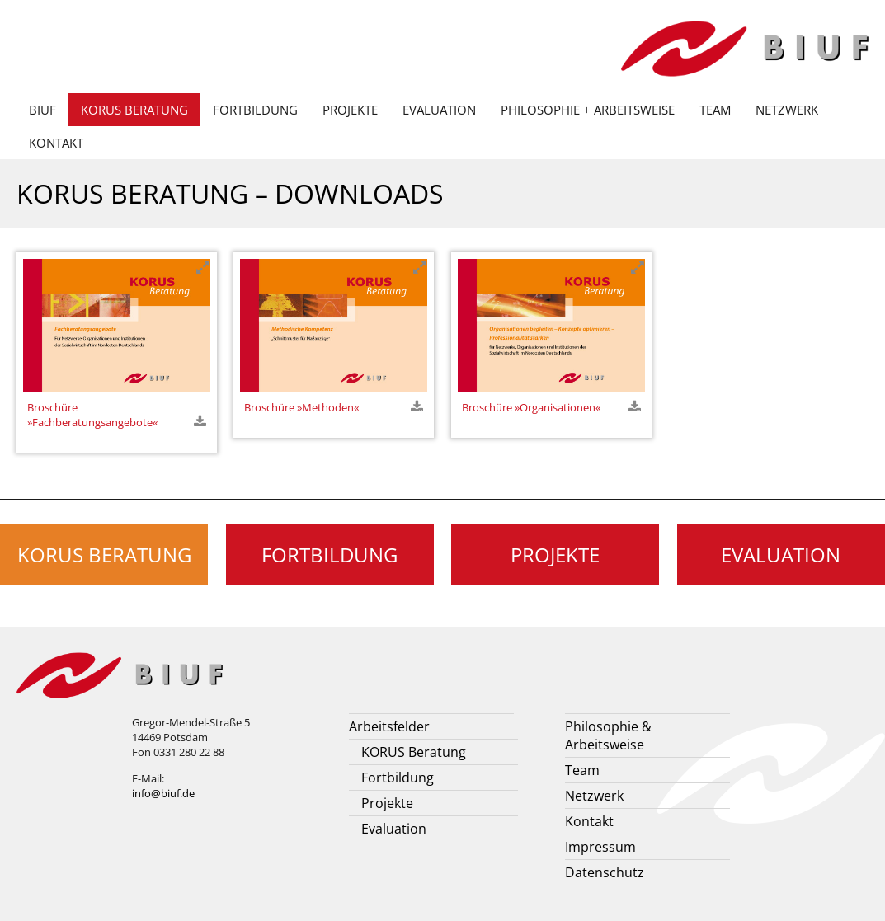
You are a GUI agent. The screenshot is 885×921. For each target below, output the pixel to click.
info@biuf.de (163, 793)
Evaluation (439, 109)
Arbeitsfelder (389, 726)
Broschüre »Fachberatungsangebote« (92, 415)
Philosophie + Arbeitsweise (588, 109)
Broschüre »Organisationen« (531, 407)
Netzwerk (787, 109)
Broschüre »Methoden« (301, 407)
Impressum (600, 847)
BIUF (42, 109)
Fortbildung (255, 109)
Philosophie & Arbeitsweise (608, 735)
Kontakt (56, 142)
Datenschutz (604, 872)
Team (715, 109)
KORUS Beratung (134, 109)
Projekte (350, 109)
